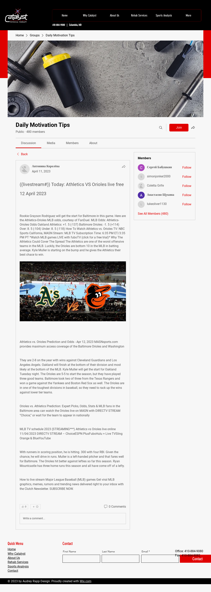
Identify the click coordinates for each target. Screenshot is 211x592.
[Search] (160, 127)
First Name (69, 551)
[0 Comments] (114, 507)
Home (12, 549)
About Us (14, 558)
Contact (13, 570)
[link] (28, 143)
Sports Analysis (18, 566)
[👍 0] (24, 506)
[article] (73, 345)
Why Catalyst (16, 553)
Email (145, 551)
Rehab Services (18, 562)
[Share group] (193, 127)
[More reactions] (35, 506)
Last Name (108, 551)
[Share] (123, 166)
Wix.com (85, 581)
